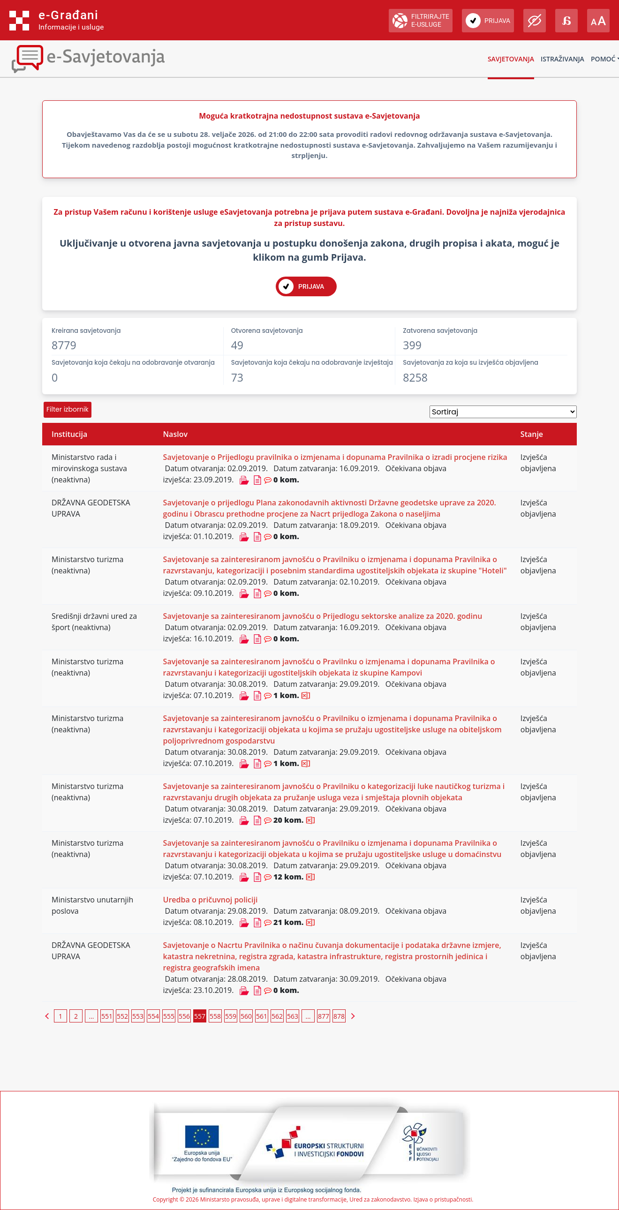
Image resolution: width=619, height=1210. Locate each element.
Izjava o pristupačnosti (442, 1199)
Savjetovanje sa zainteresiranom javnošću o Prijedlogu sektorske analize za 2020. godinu (323, 616)
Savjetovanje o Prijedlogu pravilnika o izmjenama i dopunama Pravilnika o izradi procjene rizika (335, 457)
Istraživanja (562, 58)
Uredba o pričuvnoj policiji (210, 899)
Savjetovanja (511, 58)
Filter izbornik (67, 409)
